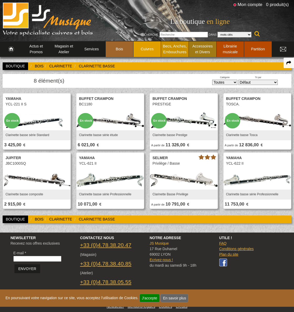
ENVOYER (27, 269)
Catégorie (224, 77)
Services (91, 49)
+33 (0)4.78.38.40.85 (105, 264)
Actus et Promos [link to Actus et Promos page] (36, 49)
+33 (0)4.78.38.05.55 (105, 282)
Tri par (258, 77)
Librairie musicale (230, 49)
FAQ (223, 243)
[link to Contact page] (283, 49)
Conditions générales (236, 249)
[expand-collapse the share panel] (289, 63)
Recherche (149, 34)
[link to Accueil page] (11, 49)
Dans (213, 34)
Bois (119, 49)
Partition (258, 49)
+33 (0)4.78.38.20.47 (105, 245)
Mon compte (250, 4)
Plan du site (228, 254)
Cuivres (147, 49)
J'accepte (149, 298)
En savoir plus (174, 298)
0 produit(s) (277, 4)
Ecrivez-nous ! (161, 260)
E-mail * (19, 253)
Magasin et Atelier (64, 49)
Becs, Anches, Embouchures (175, 49)
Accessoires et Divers (202, 49)
